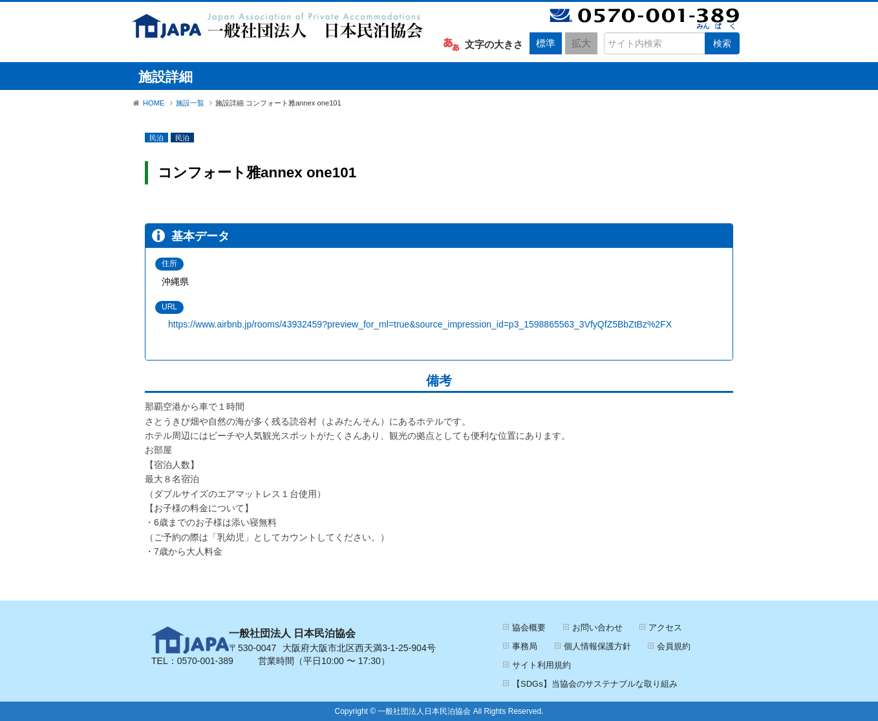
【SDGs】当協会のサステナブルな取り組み (595, 684)
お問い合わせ (597, 627)
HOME (154, 103)
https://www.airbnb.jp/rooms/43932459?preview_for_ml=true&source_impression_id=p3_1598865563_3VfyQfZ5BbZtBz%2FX (420, 324)
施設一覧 (190, 103)
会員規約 (674, 646)
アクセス (665, 627)
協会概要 (529, 627)
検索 (722, 43)
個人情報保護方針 (597, 646)
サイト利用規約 (541, 665)
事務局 (524, 646)
